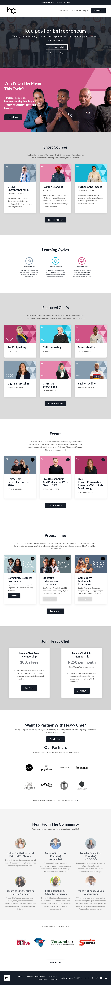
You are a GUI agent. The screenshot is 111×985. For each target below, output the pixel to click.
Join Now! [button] (81, 690)
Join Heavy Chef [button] (57, 47)
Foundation (40, 976)
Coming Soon (50, 599)
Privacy (54, 979)
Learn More (14, 595)
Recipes (63, 10)
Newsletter (52, 976)
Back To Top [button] (55, 962)
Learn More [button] (13, 117)
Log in (62, 52)
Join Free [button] (98, 10)
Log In (85, 10)
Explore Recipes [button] (55, 219)
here (76, 800)
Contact (29, 976)
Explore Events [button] (55, 505)
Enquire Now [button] (55, 739)
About (20, 976)
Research (75, 10)
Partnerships (43, 979)
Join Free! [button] (29, 688)
